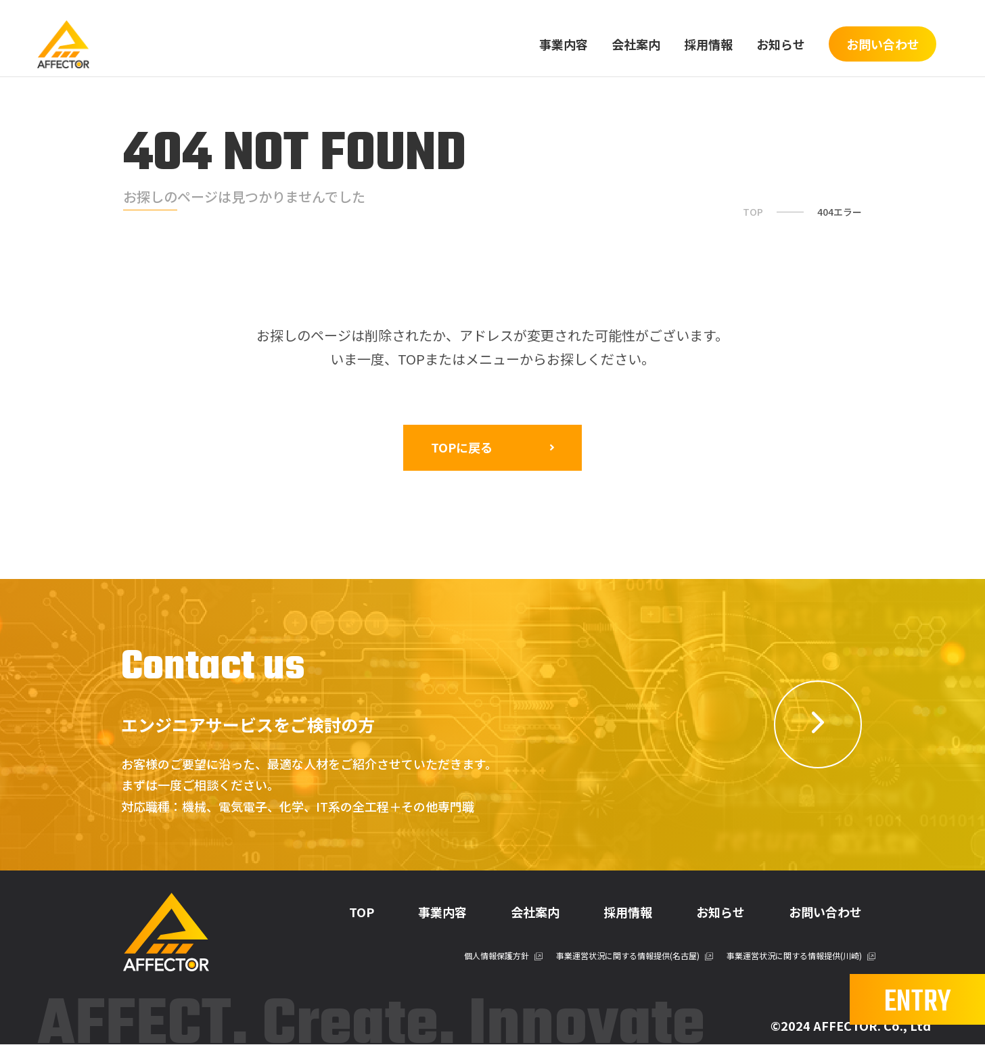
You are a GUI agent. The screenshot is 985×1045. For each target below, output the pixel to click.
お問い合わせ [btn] (882, 44)
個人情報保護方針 (496, 956)
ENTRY (917, 1002)
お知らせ (780, 44)
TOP (753, 211)
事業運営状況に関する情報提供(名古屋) (628, 956)
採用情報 (708, 44)
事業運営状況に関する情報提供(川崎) (794, 956)
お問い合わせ (825, 913)
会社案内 (636, 44)
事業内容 (563, 44)
